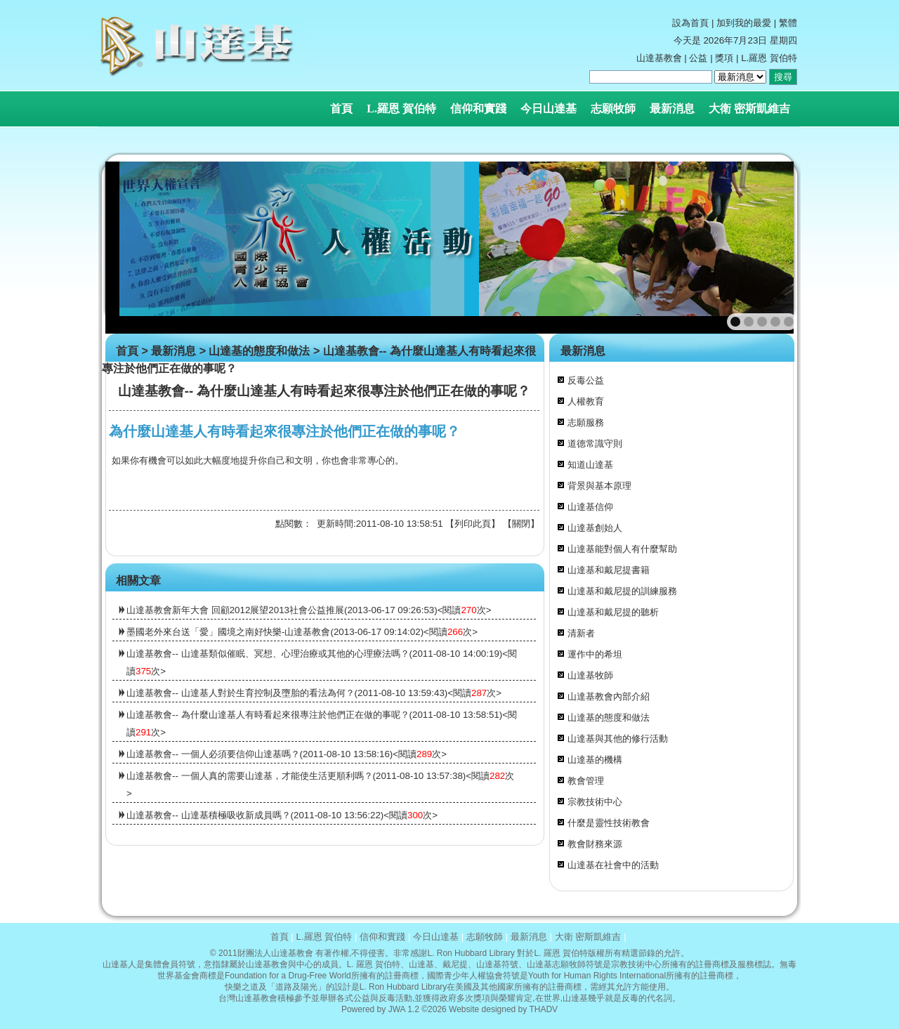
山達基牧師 (590, 675)
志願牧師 (613, 108)
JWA (396, 1009)
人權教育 (585, 401)
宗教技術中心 (594, 802)
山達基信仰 (590, 507)
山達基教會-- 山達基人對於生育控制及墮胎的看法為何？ (240, 693)
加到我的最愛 (743, 23)
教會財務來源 (594, 844)
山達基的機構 (594, 759)
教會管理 (585, 780)
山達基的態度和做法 (259, 351)
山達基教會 (659, 58)
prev (146, 248)
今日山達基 (548, 108)
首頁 (341, 108)
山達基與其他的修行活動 (617, 738)
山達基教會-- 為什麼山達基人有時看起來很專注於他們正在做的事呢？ (267, 714)
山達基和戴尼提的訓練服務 (622, 591)
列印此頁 (472, 523)
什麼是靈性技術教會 (608, 823)
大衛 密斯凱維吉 (749, 108)
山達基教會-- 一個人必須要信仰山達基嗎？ (213, 754)
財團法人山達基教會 (275, 953)
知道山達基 (590, 464)
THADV (543, 1009)
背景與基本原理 (599, 485)
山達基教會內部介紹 (608, 696)
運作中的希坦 (594, 654)
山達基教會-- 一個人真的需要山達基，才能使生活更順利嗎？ (249, 776)
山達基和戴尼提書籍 (608, 570)
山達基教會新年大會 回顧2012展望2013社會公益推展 (235, 610)
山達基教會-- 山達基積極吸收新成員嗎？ (208, 815)
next (766, 248)
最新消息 (672, 108)
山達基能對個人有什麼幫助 (622, 549)
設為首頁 (690, 23)
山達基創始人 (594, 528)
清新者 (581, 633)
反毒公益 (585, 380)
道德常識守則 (594, 443)
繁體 (788, 23)
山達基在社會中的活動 (613, 865)
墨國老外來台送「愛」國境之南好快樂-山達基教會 (228, 632)
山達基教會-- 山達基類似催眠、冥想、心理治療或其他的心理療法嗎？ (267, 653)
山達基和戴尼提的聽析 (613, 612)
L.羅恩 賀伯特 (401, 108)
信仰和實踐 (478, 108)
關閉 (521, 523)
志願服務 (585, 422)
